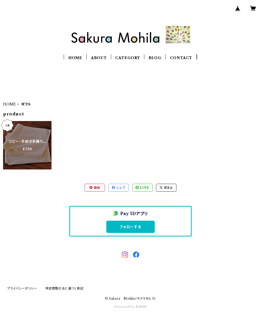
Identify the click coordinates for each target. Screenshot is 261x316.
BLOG (155, 58)
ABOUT (99, 58)
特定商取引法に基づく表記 (64, 288)
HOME (75, 58)
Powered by (130, 307)
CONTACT (181, 58)
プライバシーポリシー (22, 288)
